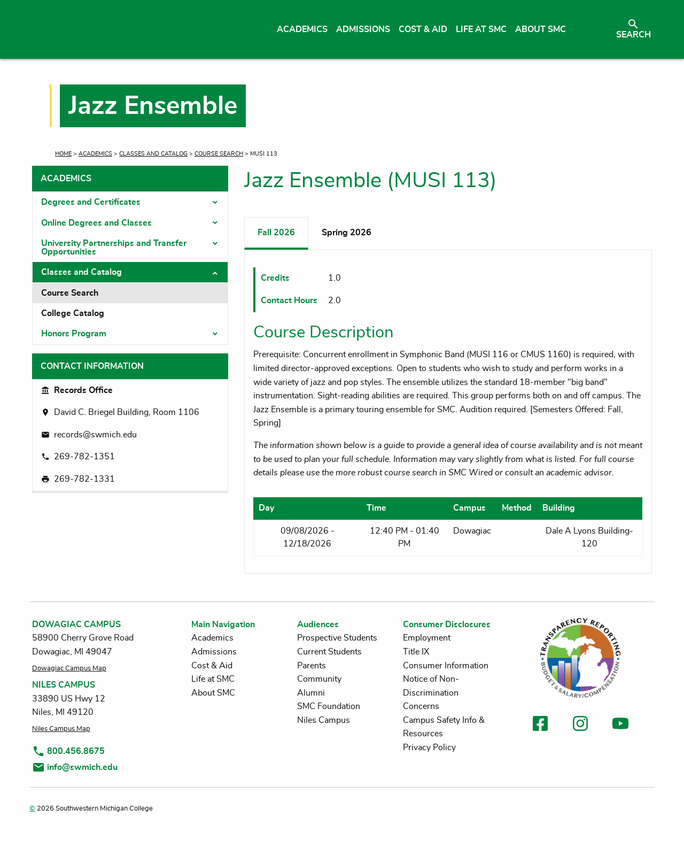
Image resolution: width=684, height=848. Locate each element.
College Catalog (72, 313)
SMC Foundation (328, 706)
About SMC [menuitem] (540, 29)
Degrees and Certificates (91, 202)
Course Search (219, 154)
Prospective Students (337, 638)
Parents (311, 665)
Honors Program (73, 333)
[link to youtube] (620, 725)
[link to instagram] (580, 725)
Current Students (329, 651)
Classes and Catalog (153, 154)
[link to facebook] (540, 725)
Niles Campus (323, 720)
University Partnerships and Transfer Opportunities (113, 247)
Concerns (421, 706)
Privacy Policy (429, 747)
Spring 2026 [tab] (346, 232)
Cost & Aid (211, 665)
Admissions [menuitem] (363, 29)
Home (63, 154)
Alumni (311, 693)
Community (319, 679)
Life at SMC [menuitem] (481, 29)
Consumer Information (445, 665)
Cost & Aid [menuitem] (423, 29)
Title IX (416, 651)
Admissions (214, 651)
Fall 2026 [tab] (276, 232)
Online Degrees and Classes (96, 223)
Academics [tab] (66, 178)
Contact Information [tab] (92, 366)
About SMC (213, 693)
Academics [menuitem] (302, 29)
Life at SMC (213, 679)
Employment (426, 638)
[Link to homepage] (132, 29)
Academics (95, 154)
